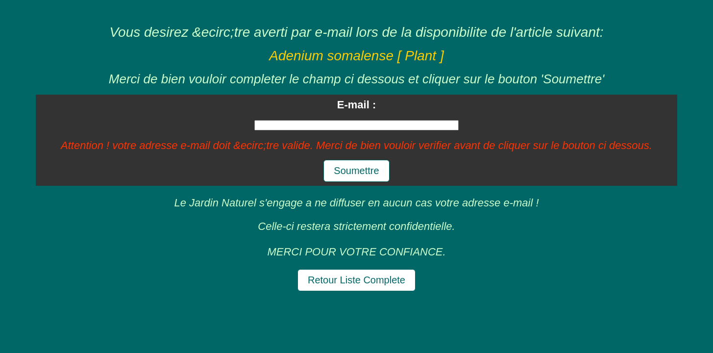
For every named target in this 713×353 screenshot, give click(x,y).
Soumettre (356, 170)
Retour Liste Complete (356, 280)
